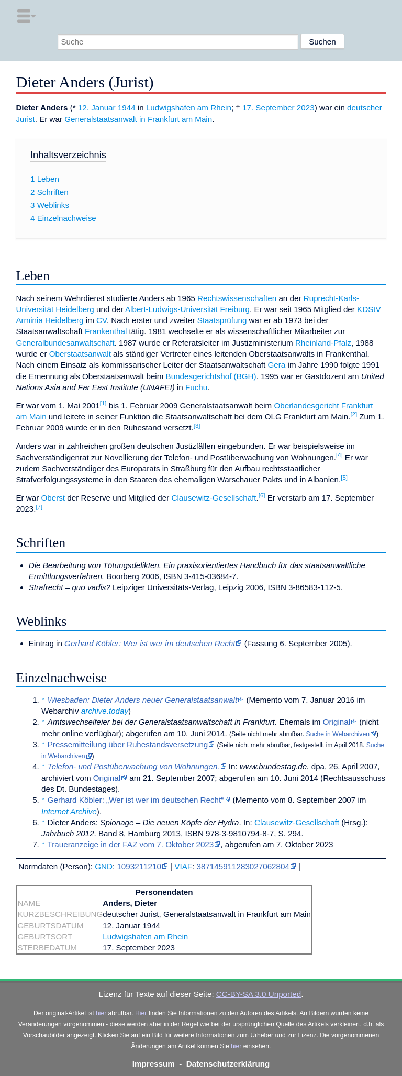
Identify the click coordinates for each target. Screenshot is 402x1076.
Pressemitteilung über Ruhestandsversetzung (128, 744)
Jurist (25, 119)
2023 (306, 107)
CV (101, 320)
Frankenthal (106, 331)
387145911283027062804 (243, 866)
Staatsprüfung (222, 320)
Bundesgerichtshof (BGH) (211, 376)
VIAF (183, 866)
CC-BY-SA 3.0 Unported (258, 994)
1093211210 (139, 866)
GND (104, 866)
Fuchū (196, 387)
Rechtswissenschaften (236, 298)
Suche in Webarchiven (338, 734)
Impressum (153, 1063)
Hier (141, 1013)
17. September (268, 107)
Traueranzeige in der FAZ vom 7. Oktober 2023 (131, 844)
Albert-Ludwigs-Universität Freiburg (187, 309)
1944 (127, 107)
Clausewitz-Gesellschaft (214, 497)
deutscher (364, 107)
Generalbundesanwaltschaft (65, 342)
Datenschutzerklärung (228, 1063)
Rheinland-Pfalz (323, 342)
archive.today (104, 710)
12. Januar (97, 107)
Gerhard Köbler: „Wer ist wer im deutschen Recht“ (136, 799)
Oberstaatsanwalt (80, 353)
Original (336, 721)
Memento (265, 699)
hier (101, 1013)
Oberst (53, 497)
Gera (277, 364)
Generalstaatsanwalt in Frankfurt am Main (138, 119)
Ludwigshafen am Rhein (188, 107)
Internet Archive (69, 811)
